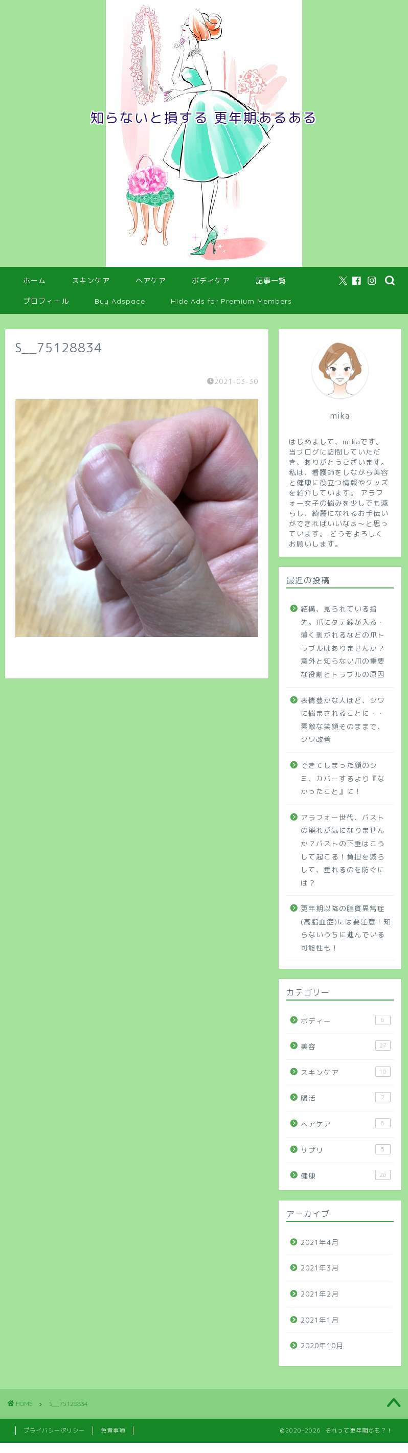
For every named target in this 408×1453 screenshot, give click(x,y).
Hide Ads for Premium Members (231, 301)
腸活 (345, 1097)
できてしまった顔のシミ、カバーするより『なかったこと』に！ (343, 778)
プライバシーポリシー (54, 1430)
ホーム (34, 280)
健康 (345, 1175)
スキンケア (91, 280)
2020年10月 (322, 1345)
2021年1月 (320, 1320)
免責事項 (113, 1430)
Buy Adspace (120, 301)
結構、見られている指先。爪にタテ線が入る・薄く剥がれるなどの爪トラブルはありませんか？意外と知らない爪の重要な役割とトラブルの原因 (343, 641)
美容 (345, 1045)
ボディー (345, 1020)
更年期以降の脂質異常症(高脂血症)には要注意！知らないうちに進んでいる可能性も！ (346, 927)
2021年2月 (320, 1294)
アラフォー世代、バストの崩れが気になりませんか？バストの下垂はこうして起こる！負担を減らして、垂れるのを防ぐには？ (343, 850)
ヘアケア (150, 280)
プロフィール (46, 301)
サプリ (345, 1149)
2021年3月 (320, 1268)
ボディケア (211, 280)
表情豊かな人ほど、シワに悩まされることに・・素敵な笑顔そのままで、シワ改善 (343, 719)
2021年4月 (320, 1242)
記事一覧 (271, 280)
